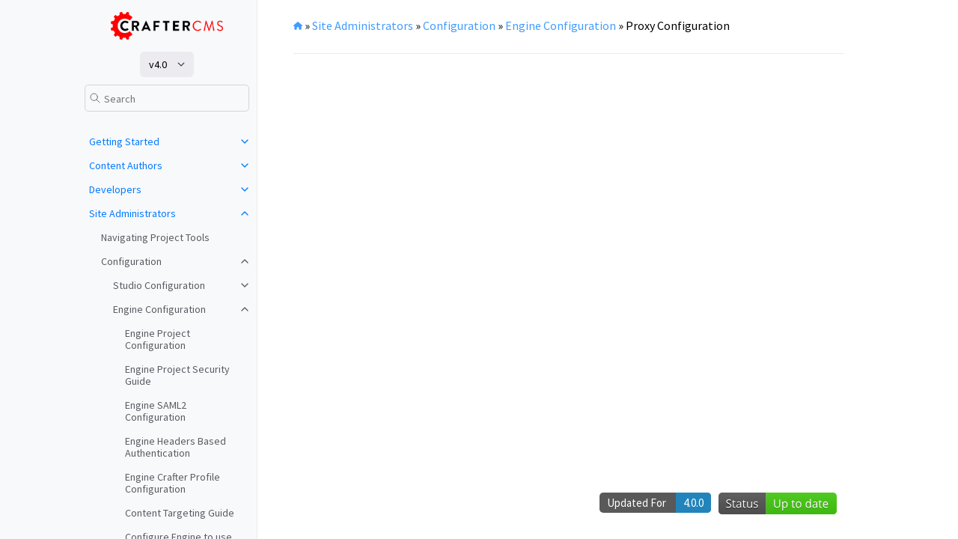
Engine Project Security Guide (177, 375)
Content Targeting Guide (179, 513)
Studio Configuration (159, 285)
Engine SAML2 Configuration (155, 411)
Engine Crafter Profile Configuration (172, 483)
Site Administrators (132, 213)
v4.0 (158, 64)
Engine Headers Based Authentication (175, 447)
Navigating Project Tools (155, 237)
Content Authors (125, 165)
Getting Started (124, 141)
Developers (115, 189)
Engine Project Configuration (157, 339)
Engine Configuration (159, 309)
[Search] (167, 98)
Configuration (131, 261)
